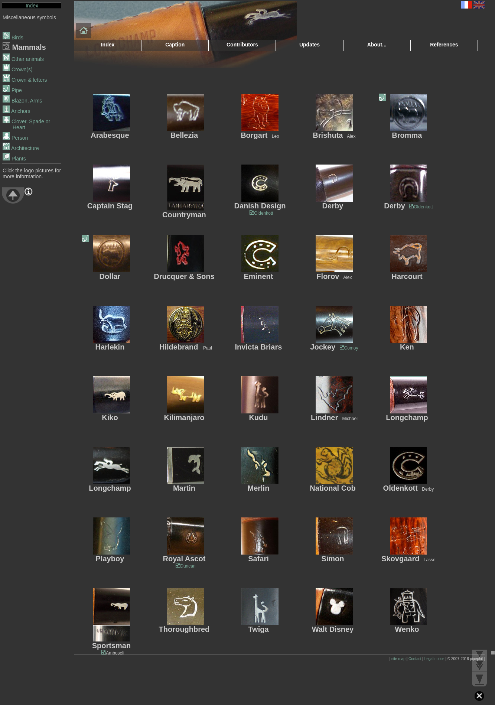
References (444, 45)
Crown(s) (18, 69)
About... (377, 45)
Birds (13, 37)
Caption (175, 45)
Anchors (16, 111)
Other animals (23, 59)
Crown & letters (25, 80)
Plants (14, 159)
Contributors (242, 45)
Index (32, 6)
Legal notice (434, 659)
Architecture (21, 148)
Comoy (351, 348)
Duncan (185, 566)
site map (398, 659)
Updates (309, 45)
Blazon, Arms (22, 101)
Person (15, 138)
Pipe (12, 90)
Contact (414, 659)
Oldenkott (261, 213)
